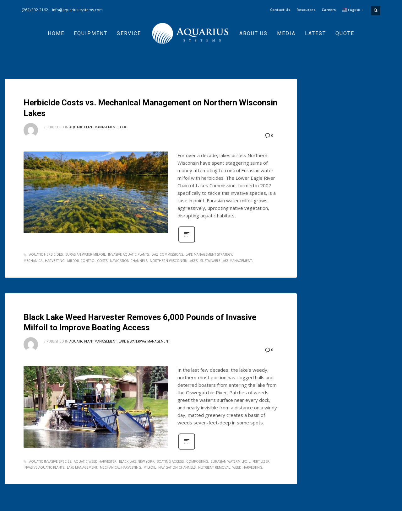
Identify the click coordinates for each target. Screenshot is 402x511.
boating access (170, 461)
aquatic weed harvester (95, 461)
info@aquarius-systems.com (77, 10)
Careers (329, 9)
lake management (82, 467)
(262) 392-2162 (35, 10)
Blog (123, 127)
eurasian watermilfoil (230, 461)
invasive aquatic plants (128, 254)
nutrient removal (214, 467)
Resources (305, 9)
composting (197, 461)
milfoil (150, 467)
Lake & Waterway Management (144, 341)
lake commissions (167, 254)
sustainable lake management (226, 260)
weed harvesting (247, 467)
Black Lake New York (136, 461)
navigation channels (128, 260)
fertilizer (261, 461)
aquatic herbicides (46, 254)
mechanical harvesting (44, 260)
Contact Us (280, 9)
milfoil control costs (87, 260)
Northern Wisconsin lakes (174, 260)
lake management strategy (209, 254)
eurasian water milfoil (85, 254)
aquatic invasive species (50, 461)
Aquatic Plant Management (93, 127)
